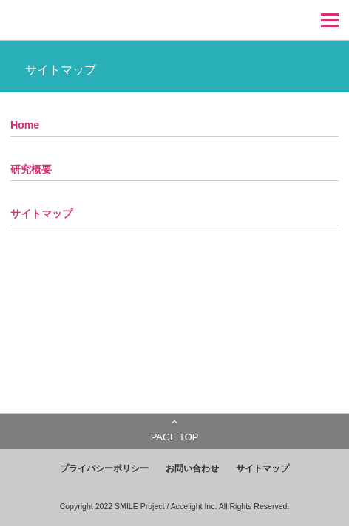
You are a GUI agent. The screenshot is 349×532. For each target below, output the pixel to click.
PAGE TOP (175, 437)
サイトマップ (41, 213)
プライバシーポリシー (104, 468)
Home (24, 125)
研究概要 (31, 169)
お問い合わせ (192, 468)
